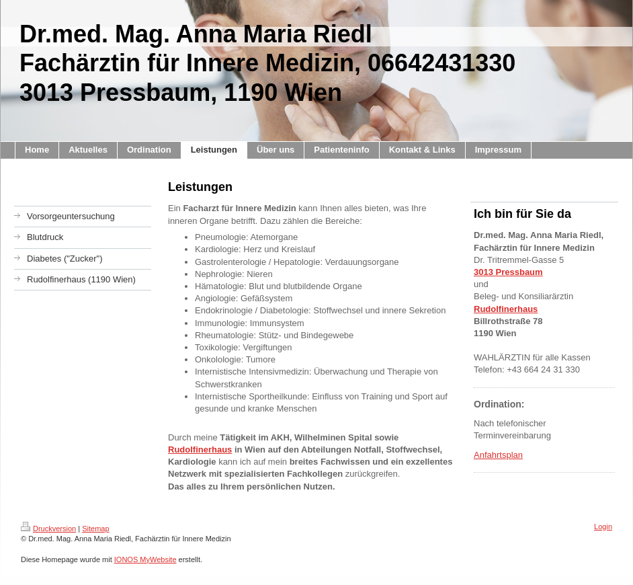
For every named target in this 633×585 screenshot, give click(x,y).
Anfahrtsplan (498, 455)
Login (603, 526)
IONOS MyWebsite (145, 559)
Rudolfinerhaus (200, 449)
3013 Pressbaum (508, 272)
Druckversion (48, 528)
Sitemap (95, 528)
